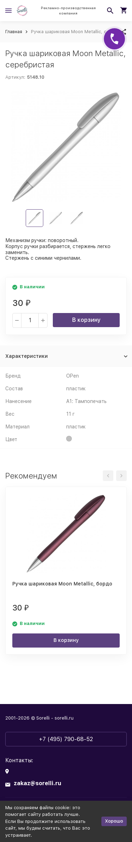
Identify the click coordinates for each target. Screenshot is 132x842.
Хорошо (114, 821)
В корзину (86, 320)
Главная (13, 31)
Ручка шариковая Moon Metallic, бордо (62, 584)
